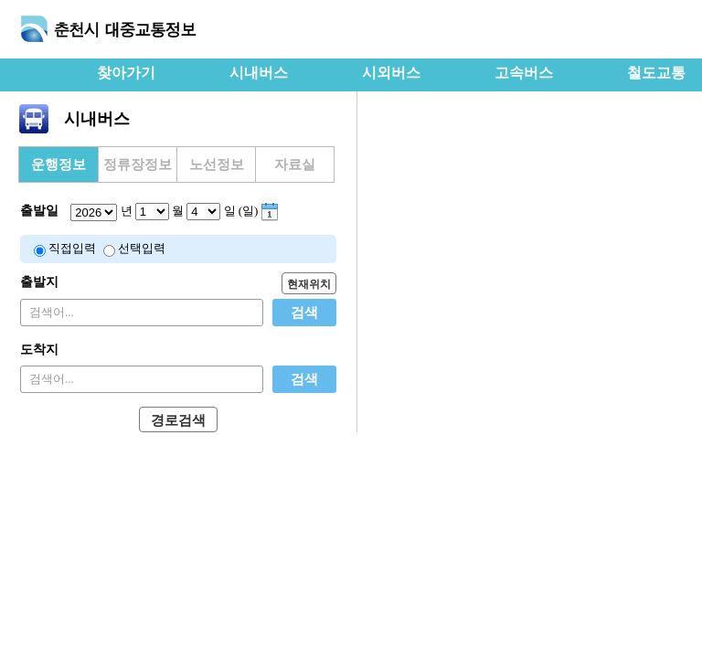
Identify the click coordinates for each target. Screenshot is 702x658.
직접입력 (72, 248)
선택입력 (141, 248)
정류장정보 (137, 164)
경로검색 (178, 420)
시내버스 (258, 72)
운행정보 (58, 164)
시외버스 (391, 72)
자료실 (294, 164)
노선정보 (216, 164)
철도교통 (656, 72)
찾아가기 (126, 72)
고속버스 (524, 72)
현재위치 (309, 284)
